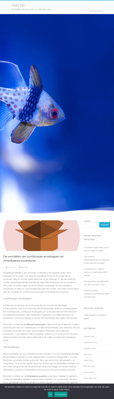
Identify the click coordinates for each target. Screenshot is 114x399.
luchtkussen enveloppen (34, 324)
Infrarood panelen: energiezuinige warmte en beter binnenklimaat (96, 294)
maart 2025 (88, 360)
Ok (50, 394)
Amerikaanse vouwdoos (37, 376)
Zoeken (87, 221)
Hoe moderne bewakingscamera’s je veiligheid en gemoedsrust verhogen (96, 260)
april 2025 (88, 354)
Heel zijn (18, 5)
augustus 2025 (90, 348)
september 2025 (90, 342)
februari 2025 (89, 366)
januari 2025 (89, 372)
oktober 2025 (89, 336)
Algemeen (24, 267)
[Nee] (110, 391)
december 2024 (90, 378)
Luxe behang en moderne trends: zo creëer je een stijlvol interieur (95, 272)
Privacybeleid (60, 394)
